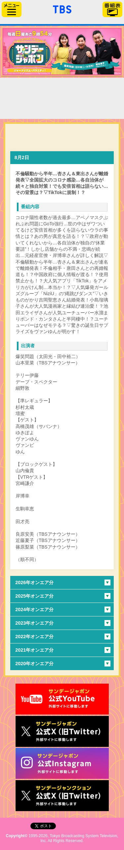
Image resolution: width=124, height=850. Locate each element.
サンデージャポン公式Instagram (62, 763)
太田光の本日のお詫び (91, 107)
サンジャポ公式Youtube (62, 699)
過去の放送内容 (91, 89)
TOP (32, 89)
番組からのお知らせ (32, 107)
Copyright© (17, 836)
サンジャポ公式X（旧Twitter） (62, 731)
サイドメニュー (11, 9)
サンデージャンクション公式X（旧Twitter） (62, 795)
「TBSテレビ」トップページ (62, 8)
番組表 (112, 9)
